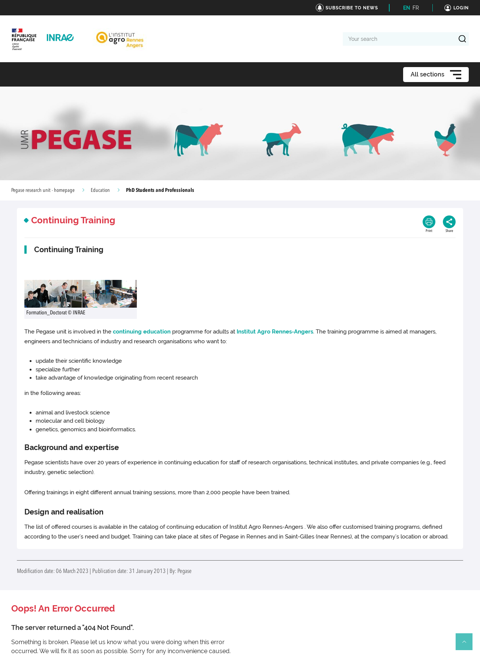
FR (415, 8)
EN (406, 8)
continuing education (142, 331)
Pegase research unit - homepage (43, 190)
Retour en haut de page (467, 645)
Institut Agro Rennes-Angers (275, 331)
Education (100, 190)
